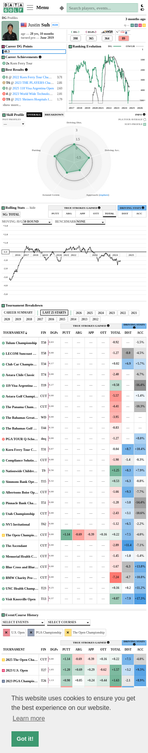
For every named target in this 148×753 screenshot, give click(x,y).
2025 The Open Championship (27, 660)
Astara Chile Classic (21, 375)
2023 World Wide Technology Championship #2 (45, 94)
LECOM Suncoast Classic (24, 354)
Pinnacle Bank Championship (27, 503)
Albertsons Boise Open (22, 492)
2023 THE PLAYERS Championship (39, 83)
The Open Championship (24, 535)
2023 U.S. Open (17, 670)
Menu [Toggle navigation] (37, 7)
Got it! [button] (25, 739)
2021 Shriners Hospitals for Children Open (43, 99)
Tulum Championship (21, 343)
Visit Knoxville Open (21, 599)
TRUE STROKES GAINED (82, 208)
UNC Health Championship (26, 588)
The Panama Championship (26, 407)
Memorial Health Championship (29, 556)
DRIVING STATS (132, 208)
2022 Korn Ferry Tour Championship (38, 77)
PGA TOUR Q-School (22, 439)
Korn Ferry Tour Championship (29, 450)
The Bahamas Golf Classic (24, 428)
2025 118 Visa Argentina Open (33, 88)
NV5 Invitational (18, 524)
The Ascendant (17, 546)
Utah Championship (21, 514)
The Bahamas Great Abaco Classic (30, 418)
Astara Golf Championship (25, 396)
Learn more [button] (29, 718)
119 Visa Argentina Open (24, 386)
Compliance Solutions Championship (32, 460)
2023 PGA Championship (24, 681)
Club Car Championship (23, 364)
